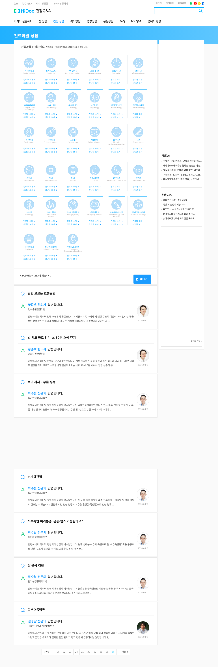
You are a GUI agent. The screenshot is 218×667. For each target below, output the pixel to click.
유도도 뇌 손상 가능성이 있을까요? (179, 209)
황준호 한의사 (37, 305)
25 (82, 652)
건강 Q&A (27, 3)
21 (58, 652)
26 (88, 652)
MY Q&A (136, 21)
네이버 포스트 (191, 3)
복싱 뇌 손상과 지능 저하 (174, 204)
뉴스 (16, 3)
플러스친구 (199, 3)
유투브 (195, 3)
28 (101, 652)
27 (95, 652)
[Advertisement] (85, 443)
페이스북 (203, 3)
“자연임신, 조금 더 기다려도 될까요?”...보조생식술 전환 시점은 (182, 174)
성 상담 (43, 21)
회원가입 (182, 3)
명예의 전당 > (196, 341)
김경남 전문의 (37, 621)
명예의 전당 (154, 21)
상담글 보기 (28, 83)
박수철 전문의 (37, 394)
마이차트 (170, 3)
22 (64, 652)
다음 (124, 651)
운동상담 (108, 21)
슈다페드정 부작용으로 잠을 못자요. (179, 213)
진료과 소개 (28, 80)
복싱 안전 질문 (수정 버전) (175, 200)
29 (107, 652)
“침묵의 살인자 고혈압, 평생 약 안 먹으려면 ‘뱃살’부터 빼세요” (182, 170)
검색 (200, 11)
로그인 (159, 3)
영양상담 (92, 21)
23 (70, 652)
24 (76, 652)
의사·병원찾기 (43, 3)
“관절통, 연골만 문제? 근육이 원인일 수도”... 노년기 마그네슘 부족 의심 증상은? (182, 161)
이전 (47, 651)
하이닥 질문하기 (23, 21)
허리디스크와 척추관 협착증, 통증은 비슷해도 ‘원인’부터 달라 (182, 165)
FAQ (122, 21)
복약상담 (75, 21)
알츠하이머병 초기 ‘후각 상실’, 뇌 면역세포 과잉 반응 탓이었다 (182, 179)
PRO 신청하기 (61, 3)
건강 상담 (58, 21)
